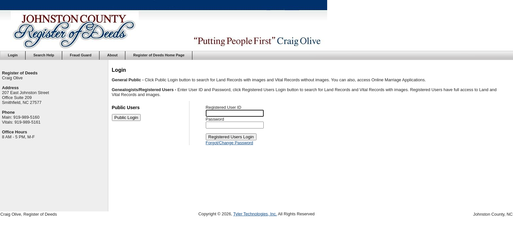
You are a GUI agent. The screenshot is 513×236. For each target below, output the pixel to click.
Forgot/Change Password (229, 142)
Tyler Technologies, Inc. (255, 213)
